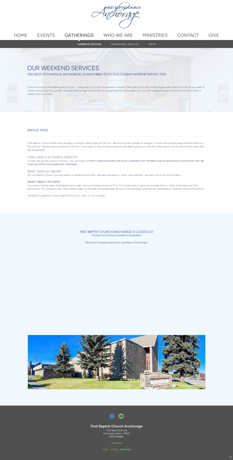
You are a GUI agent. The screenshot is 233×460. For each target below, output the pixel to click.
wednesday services (125, 44)
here (89, 195)
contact (114, 449)
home (105, 449)
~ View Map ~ (116, 443)
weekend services (89, 44)
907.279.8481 (116, 436)
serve (152, 44)
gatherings (125, 449)
